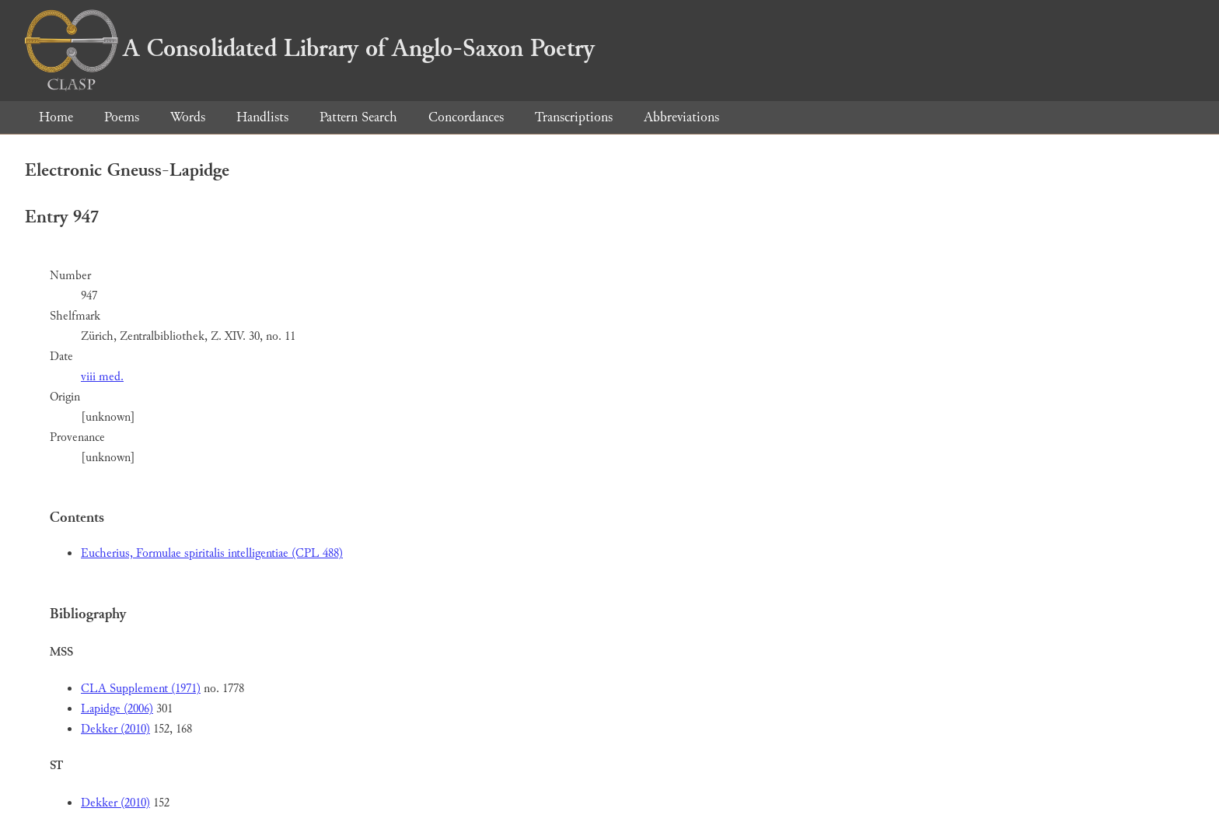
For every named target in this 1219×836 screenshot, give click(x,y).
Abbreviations (681, 117)
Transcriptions (574, 117)
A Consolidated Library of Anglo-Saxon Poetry (310, 48)
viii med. (102, 377)
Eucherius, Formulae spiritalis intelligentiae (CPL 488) (212, 553)
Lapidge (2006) (117, 709)
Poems (121, 117)
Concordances (466, 117)
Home (56, 117)
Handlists (262, 117)
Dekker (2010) (115, 729)
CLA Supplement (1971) (141, 689)
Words (187, 117)
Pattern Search (358, 117)
